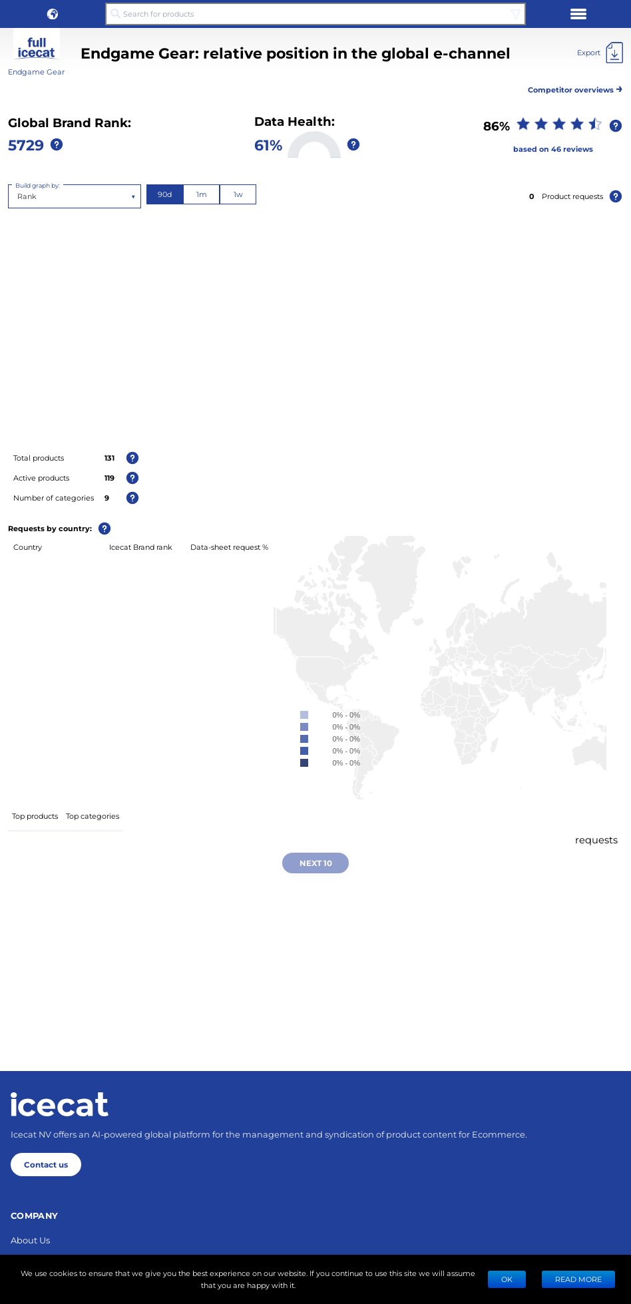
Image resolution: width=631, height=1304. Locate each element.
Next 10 (316, 863)
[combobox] (18, 196)
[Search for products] (315, 14)
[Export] (600, 52)
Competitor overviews (575, 87)
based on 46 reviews (553, 148)
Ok (507, 1279)
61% (268, 144)
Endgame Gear (36, 71)
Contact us (46, 1164)
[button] (53, 14)
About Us (30, 1239)
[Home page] (59, 1104)
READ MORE (578, 1279)
